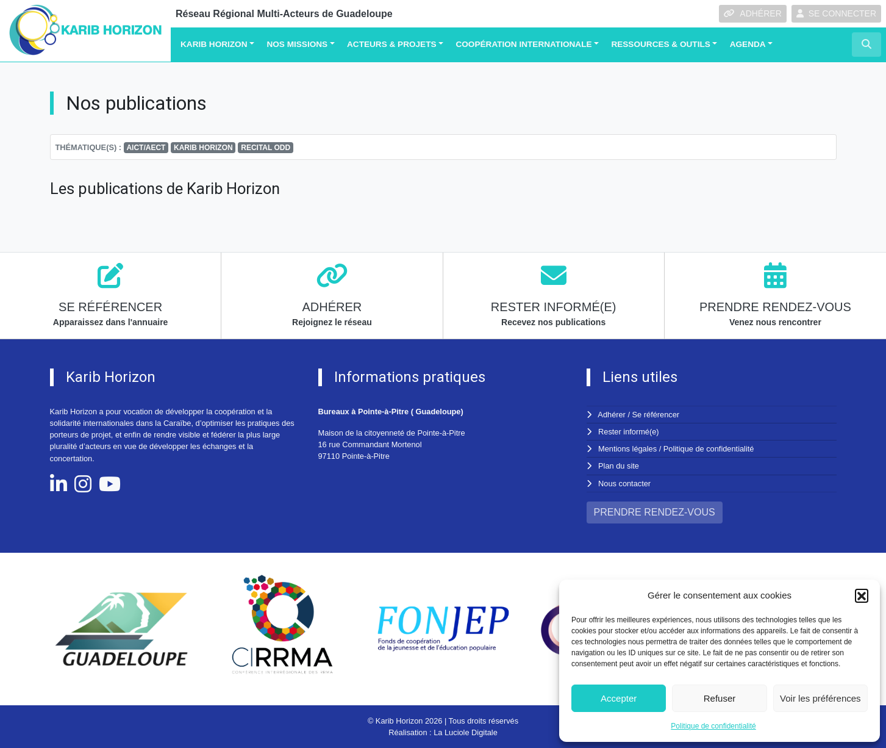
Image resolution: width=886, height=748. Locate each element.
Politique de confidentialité (713, 726)
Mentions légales (627, 448)
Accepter (619, 698)
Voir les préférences (820, 698)
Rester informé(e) (628, 431)
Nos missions (296, 44)
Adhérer (612, 414)
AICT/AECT (145, 147)
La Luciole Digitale (466, 732)
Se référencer (656, 414)
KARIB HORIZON (203, 147)
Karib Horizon (214, 44)
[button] (862, 595)
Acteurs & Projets (392, 44)
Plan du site (618, 465)
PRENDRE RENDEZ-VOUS (654, 512)
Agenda (748, 44)
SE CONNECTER (836, 13)
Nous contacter (624, 483)
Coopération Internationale (523, 44)
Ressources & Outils (660, 44)
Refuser (720, 698)
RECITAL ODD (265, 147)
